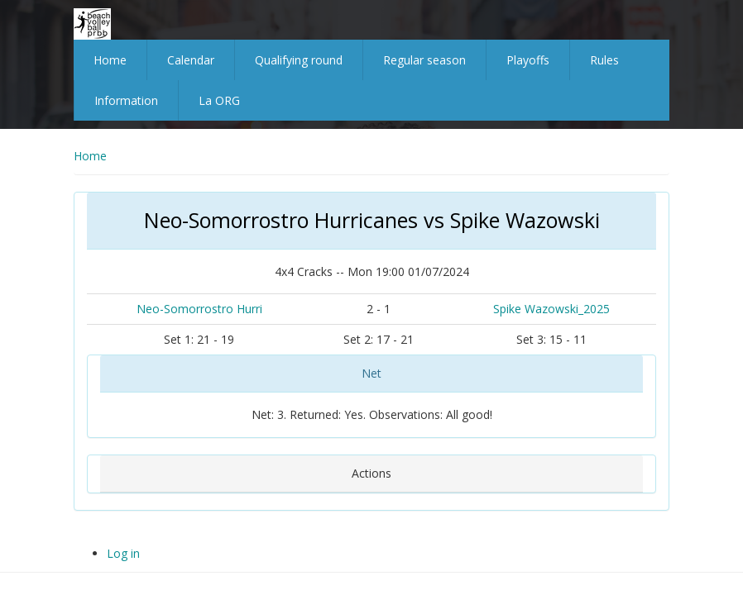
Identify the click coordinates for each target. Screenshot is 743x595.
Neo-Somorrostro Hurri (199, 309)
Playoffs (527, 60)
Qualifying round (299, 60)
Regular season (424, 60)
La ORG (219, 100)
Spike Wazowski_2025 (551, 309)
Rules (604, 60)
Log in (123, 553)
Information (126, 100)
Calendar (190, 60)
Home (110, 60)
